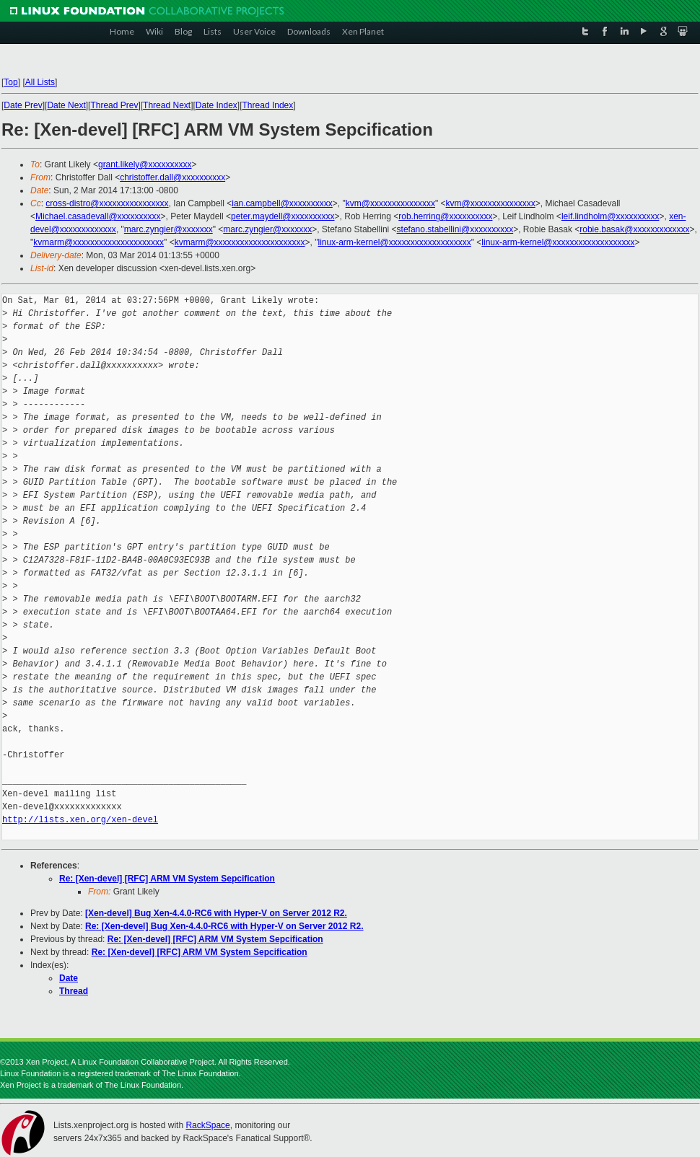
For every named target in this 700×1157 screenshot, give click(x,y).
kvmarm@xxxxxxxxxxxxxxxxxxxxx (98, 242)
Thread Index (268, 105)
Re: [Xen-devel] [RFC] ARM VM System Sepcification (167, 879)
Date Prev (23, 105)
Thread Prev (114, 105)
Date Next (66, 105)
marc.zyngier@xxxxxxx (168, 229)
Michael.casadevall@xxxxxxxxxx (98, 216)
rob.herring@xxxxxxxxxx (445, 216)
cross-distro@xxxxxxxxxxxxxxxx (106, 203)
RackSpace (207, 1125)
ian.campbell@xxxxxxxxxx (282, 203)
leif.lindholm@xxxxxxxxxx (610, 216)
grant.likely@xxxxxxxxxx (145, 164)
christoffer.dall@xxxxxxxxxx (172, 177)
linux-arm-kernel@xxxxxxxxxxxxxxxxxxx (394, 242)
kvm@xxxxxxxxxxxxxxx (390, 203)
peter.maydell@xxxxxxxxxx (283, 216)
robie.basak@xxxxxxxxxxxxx (634, 229)
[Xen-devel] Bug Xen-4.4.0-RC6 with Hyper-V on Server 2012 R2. (216, 913)
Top (10, 82)
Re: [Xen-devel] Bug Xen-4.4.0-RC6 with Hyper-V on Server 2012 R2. (224, 926)
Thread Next (167, 105)
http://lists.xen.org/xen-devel (80, 820)
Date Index (216, 105)
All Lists (40, 82)
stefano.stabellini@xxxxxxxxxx (455, 229)
